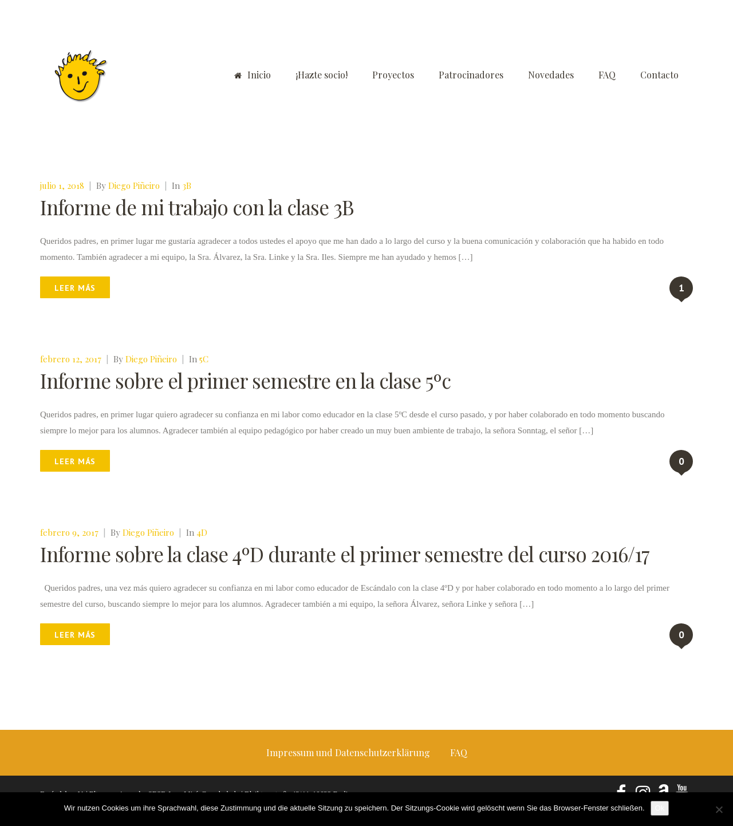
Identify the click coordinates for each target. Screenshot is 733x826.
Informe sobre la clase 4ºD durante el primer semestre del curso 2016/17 (344, 553)
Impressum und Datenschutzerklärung (348, 752)
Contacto (659, 75)
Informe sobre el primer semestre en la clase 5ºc (245, 380)
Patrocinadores (471, 75)
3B (186, 185)
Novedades (551, 75)
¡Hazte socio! (321, 75)
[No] (718, 809)
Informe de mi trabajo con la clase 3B (197, 206)
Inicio (252, 75)
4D (201, 532)
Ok (660, 808)
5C (203, 359)
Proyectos (393, 75)
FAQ (607, 75)
